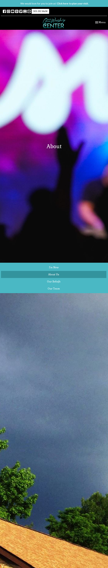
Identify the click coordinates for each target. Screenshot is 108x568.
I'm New (54, 267)
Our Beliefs (53, 281)
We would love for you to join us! (54, 3)
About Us (53, 274)
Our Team (54, 288)
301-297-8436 (40, 11)
